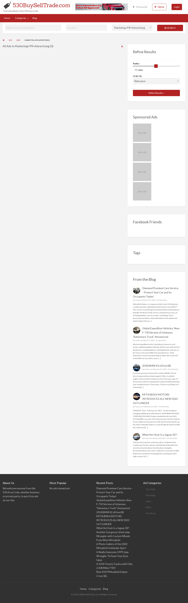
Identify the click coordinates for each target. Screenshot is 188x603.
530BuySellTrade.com (41, 5)
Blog (34, 18)
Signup (159, 6)
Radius (136, 63)
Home (7, 18)
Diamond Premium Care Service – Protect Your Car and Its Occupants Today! (156, 292)
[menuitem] (140, 7)
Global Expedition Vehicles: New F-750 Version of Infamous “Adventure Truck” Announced (156, 332)
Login (176, 7)
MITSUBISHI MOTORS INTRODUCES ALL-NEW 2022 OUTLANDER (155, 399)
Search (170, 28)
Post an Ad (140, 7)
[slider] (156, 66)
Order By (156, 79)
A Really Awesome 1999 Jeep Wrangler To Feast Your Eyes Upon (112, 556)
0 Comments (162, 300)
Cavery (138, 300)
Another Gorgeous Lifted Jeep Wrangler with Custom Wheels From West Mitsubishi (113, 536)
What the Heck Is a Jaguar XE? (159, 434)
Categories (20, 18)
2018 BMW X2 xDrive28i (156, 365)
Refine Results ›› (156, 93)
